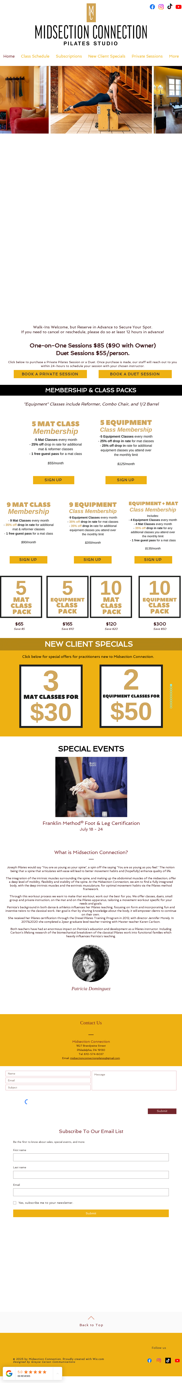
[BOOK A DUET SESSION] (135, 374)
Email (16, 1184)
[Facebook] (152, 6)
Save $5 (19, 629)
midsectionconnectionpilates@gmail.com (95, 1058)
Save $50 (159, 629)
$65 (19, 623)
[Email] (89, 1192)
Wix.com (98, 1359)
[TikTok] (169, 6)
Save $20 (111, 629)
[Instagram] (161, 6)
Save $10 (67, 629)
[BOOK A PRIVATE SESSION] (50, 374)
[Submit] (162, 1111)
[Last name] (89, 1175)
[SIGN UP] (53, 480)
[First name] (89, 1157)
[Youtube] (178, 6)
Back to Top (91, 1325)
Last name (19, 1167)
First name (19, 1150)
